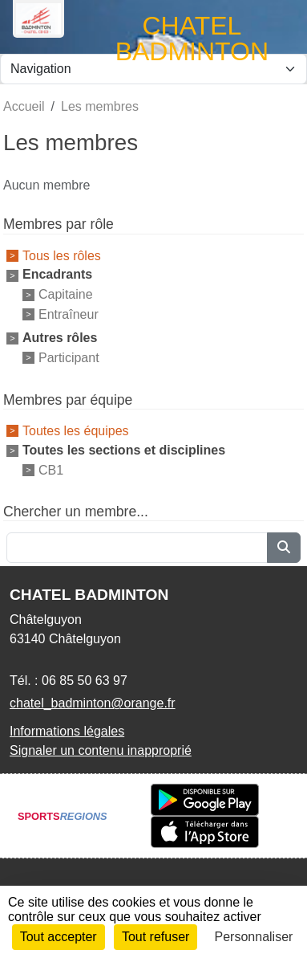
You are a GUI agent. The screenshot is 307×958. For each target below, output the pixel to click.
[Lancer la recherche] (284, 547)
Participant (68, 358)
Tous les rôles (61, 255)
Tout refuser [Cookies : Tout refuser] (155, 937)
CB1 (50, 469)
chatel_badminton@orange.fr (93, 703)
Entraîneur (68, 314)
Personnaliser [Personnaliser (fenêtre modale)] (254, 937)
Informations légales (67, 731)
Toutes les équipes (75, 431)
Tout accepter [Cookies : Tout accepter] (58, 937)
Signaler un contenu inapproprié (101, 750)
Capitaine (65, 294)
